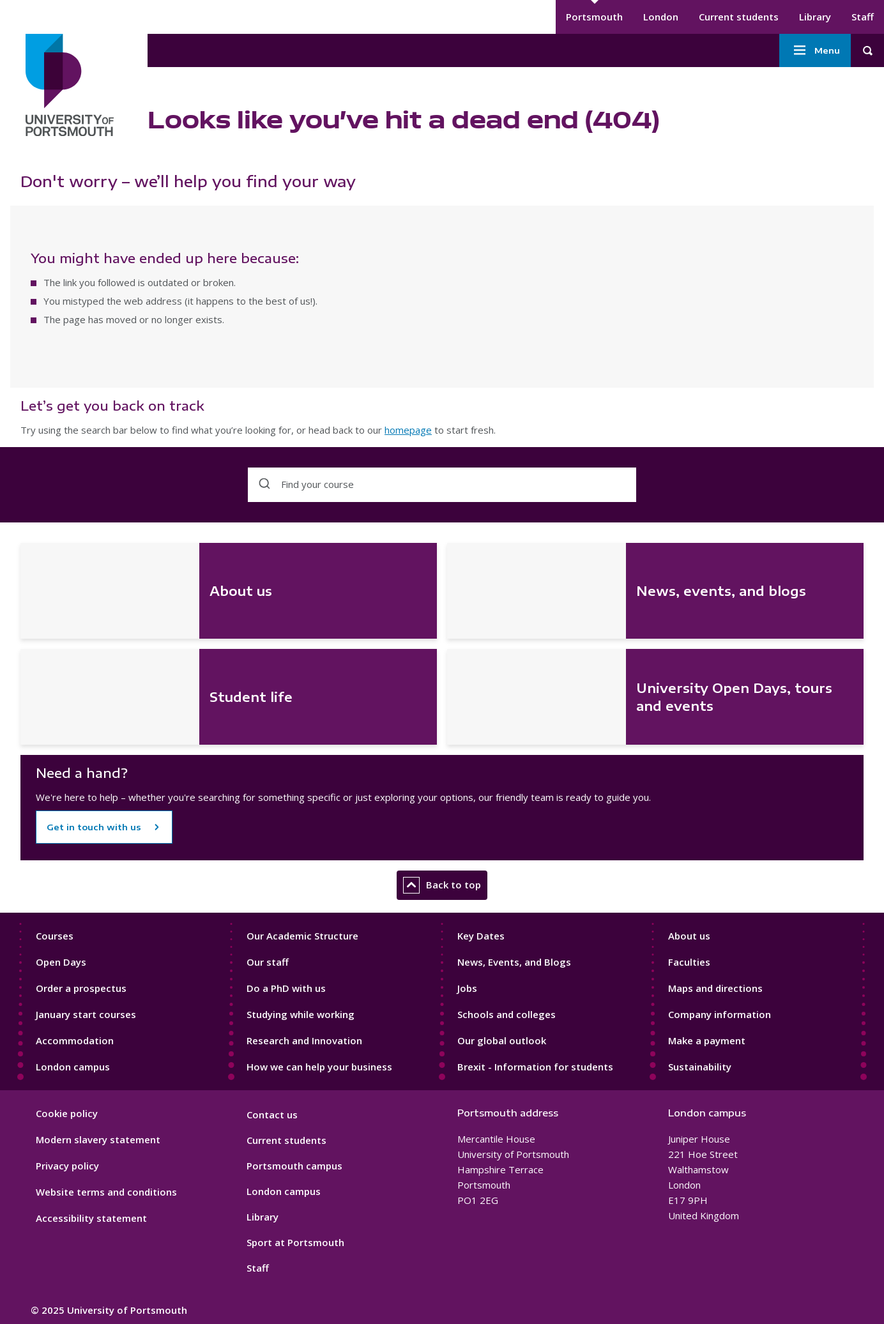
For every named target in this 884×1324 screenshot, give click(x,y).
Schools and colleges (506, 1014)
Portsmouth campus (294, 1165)
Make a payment (706, 1040)
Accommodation (75, 1040)
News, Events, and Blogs (514, 961)
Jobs (467, 988)
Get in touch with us (94, 827)
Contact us (272, 1114)
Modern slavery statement (98, 1139)
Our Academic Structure (302, 935)
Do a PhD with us (286, 988)
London (660, 16)
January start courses (86, 1014)
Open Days (61, 961)
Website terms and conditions (106, 1191)
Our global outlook (501, 1040)
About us (689, 935)
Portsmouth (594, 16)
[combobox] (442, 485)
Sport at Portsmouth (295, 1242)
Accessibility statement (91, 1218)
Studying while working (300, 1014)
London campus (73, 1066)
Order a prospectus (81, 988)
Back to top (442, 885)
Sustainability (699, 1066)
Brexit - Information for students (535, 1066)
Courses (54, 935)
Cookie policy (67, 1113)
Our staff (268, 961)
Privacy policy (67, 1165)
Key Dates (481, 935)
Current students (739, 16)
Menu (815, 50)
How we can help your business (319, 1066)
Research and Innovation (304, 1040)
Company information (719, 1014)
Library (815, 16)
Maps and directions (715, 988)
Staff (862, 16)
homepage (408, 429)
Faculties (689, 961)
